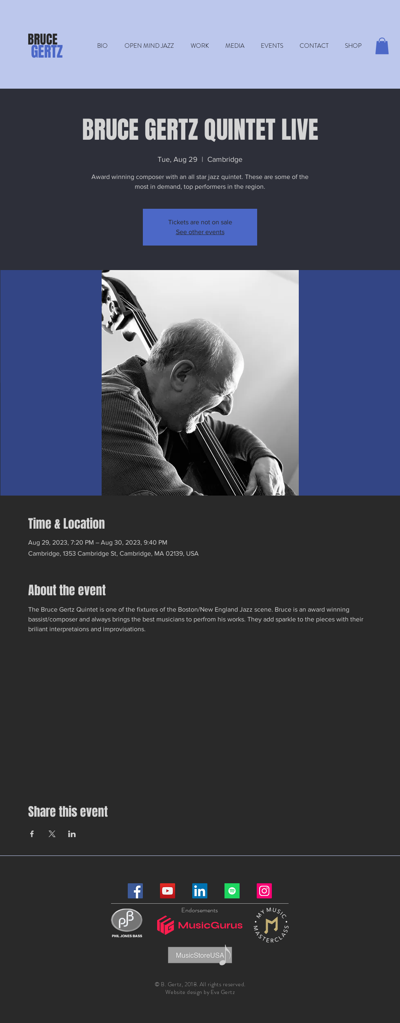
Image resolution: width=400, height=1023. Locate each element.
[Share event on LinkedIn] (72, 834)
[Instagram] (264, 890)
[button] (199, 46)
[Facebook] (135, 890)
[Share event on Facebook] (32, 834)
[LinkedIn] (199, 890)
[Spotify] (232, 890)
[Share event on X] (52, 834)
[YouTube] (167, 890)
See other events (200, 231)
